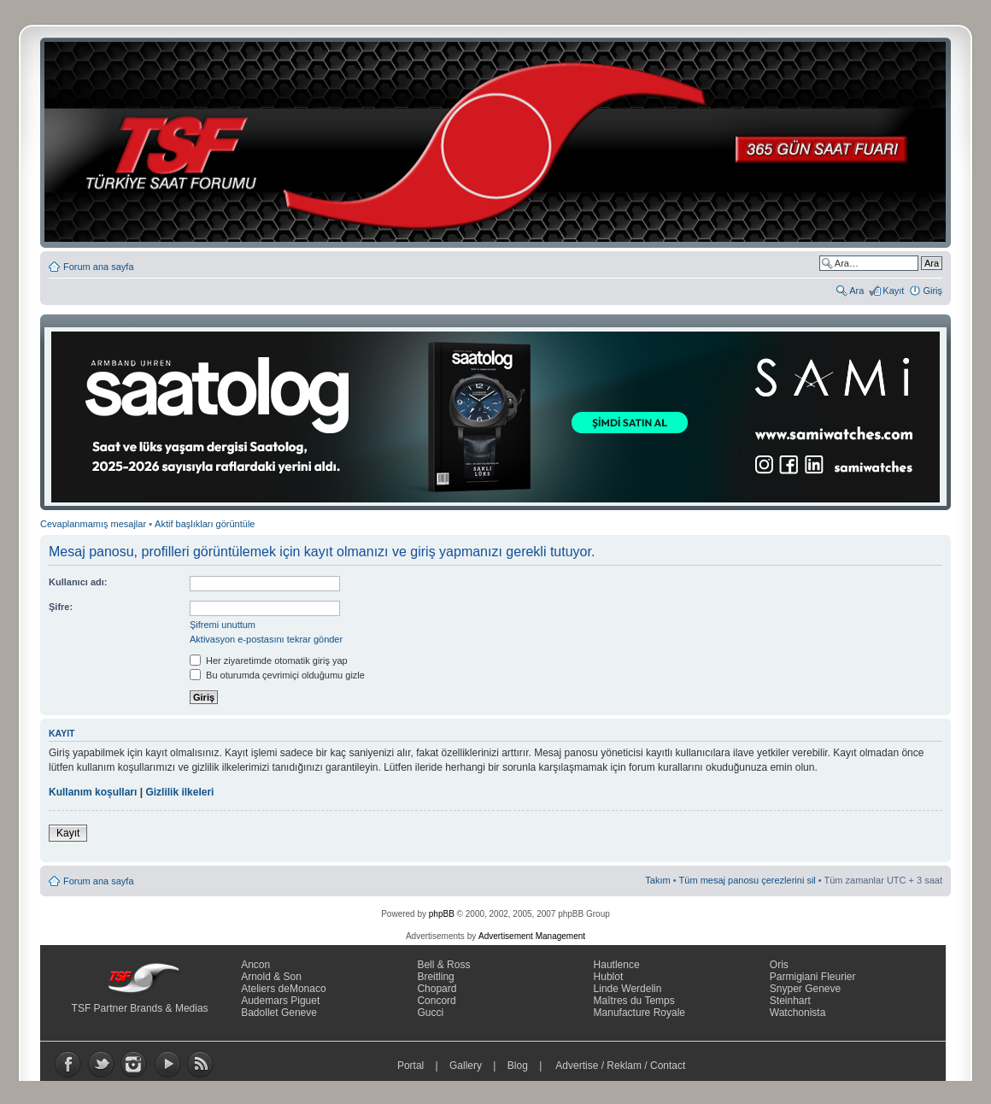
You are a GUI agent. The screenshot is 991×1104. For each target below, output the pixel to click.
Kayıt (893, 290)
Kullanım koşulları (93, 792)
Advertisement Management (531, 936)
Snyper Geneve (805, 989)
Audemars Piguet (280, 1001)
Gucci (430, 1013)
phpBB (441, 914)
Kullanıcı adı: (78, 582)
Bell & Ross (443, 965)
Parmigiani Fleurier (813, 977)
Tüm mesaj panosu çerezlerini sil (747, 880)
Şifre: (61, 607)
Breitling (435, 977)
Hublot (609, 977)
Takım (657, 880)
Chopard (436, 989)
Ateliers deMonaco (283, 989)
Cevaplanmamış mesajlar (93, 524)
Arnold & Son (271, 977)
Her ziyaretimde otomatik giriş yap (269, 660)
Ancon (255, 965)
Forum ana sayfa (98, 266)
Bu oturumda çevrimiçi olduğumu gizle (277, 675)
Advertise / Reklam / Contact (621, 1066)
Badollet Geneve (279, 1013)
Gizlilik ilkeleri (179, 792)
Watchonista (798, 1013)
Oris (779, 965)
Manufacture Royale (639, 1013)
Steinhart (790, 1001)
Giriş (932, 290)
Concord (436, 1001)
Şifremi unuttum (222, 625)
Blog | (528, 1066)
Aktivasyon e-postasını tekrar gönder (266, 639)
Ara (856, 290)
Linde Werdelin (628, 989)
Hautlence (617, 965)
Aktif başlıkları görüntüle (205, 524)
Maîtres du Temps (634, 1001)
